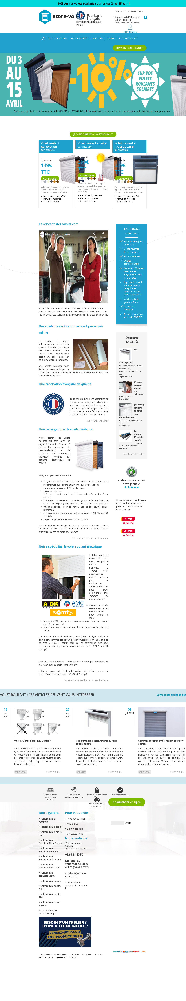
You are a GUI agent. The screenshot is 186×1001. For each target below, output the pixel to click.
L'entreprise (120, 11)
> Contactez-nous (74, 833)
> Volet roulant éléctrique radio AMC (49, 866)
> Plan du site (61, 957)
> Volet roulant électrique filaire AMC (49, 850)
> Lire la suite (53, 771)
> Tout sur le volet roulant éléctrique (48, 912)
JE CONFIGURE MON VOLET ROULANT (93, 134)
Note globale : (131, 484)
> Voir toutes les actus (133, 454)
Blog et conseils (121, 17)
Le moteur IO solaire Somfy (139, 436)
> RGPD (73, 957)
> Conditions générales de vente (53, 955)
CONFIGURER (50, 178)
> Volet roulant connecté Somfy (47, 874)
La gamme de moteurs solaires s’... (131, 444)
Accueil (43, 38)
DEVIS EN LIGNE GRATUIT (129, 48)
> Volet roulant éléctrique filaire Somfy (50, 842)
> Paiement (74, 955)
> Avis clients (71, 823)
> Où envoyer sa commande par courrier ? (77, 885)
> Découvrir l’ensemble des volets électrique (86, 680)
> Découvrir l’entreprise (96, 420)
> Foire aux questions (76, 818)
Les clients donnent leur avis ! (131, 480)
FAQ (141, 11)
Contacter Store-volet (122, 38)
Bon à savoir (21, 772)
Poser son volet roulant (87, 38)
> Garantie (98, 955)
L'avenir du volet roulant (138, 385)
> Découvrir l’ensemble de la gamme (90, 538)
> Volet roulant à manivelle (47, 820)
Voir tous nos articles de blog (171, 694)
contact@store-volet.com (75, 874)
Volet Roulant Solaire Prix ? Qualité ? (32, 740)
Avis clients (132, 11)
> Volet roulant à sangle (50, 826)
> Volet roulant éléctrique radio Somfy (50, 858)
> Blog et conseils (74, 828)
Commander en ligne (127, 802)
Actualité (81, 772)
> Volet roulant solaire (50, 880)
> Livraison (86, 955)
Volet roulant (57, 38)
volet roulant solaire (78, 519)
